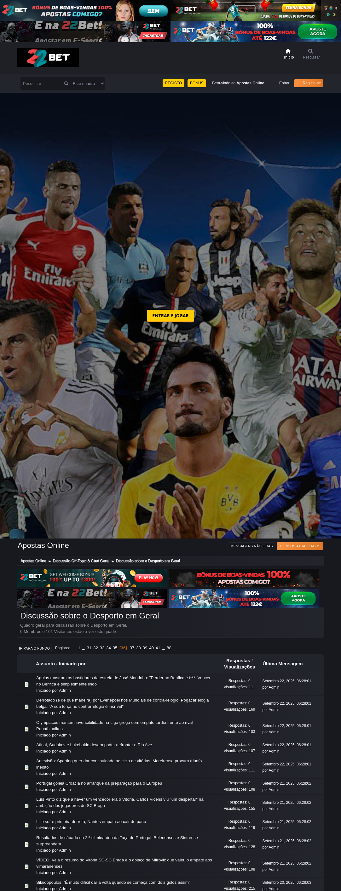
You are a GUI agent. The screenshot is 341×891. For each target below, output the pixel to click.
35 (115, 648)
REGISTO (173, 83)
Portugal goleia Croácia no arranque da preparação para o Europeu (99, 783)
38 (138, 648)
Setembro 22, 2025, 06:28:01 (287, 681)
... (84, 648)
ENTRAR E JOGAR (170, 316)
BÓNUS (197, 83)
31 (89, 648)
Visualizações (239, 666)
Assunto (45, 663)
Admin (65, 690)
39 (145, 648)
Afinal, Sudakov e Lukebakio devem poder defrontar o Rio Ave (94, 744)
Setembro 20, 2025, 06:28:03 (287, 882)
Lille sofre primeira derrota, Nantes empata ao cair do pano (91, 821)
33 (102, 648)
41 (158, 648)
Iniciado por (72, 663)
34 (108, 648)
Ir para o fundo (34, 648)
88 (169, 648)
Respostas (238, 660)
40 (151, 648)
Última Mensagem (286, 663)
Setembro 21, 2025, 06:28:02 (287, 783)
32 (95, 648)
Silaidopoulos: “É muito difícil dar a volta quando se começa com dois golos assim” (113, 882)
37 (132, 648)
